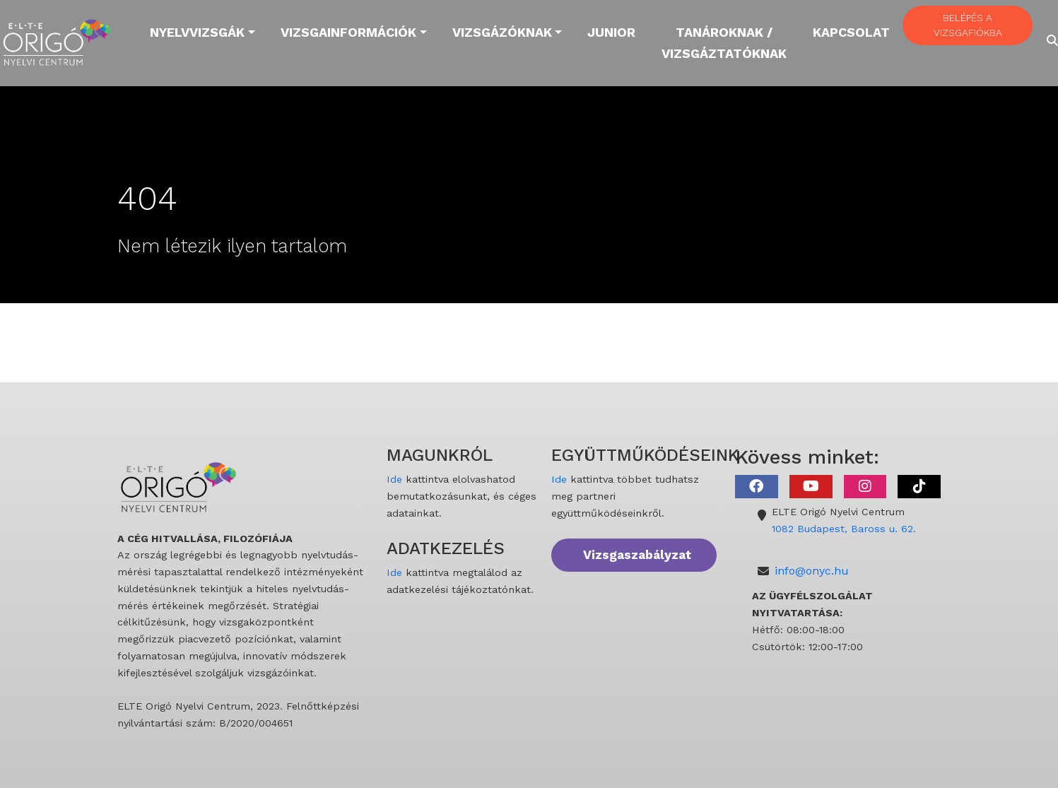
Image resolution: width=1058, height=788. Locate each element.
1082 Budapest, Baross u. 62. (844, 528)
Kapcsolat (851, 32)
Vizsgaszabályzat (637, 555)
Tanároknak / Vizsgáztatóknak (724, 43)
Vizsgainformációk (348, 32)
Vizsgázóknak (502, 32)
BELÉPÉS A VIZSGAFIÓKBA (968, 25)
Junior (611, 32)
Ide (394, 479)
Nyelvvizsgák (197, 32)
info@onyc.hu (812, 570)
